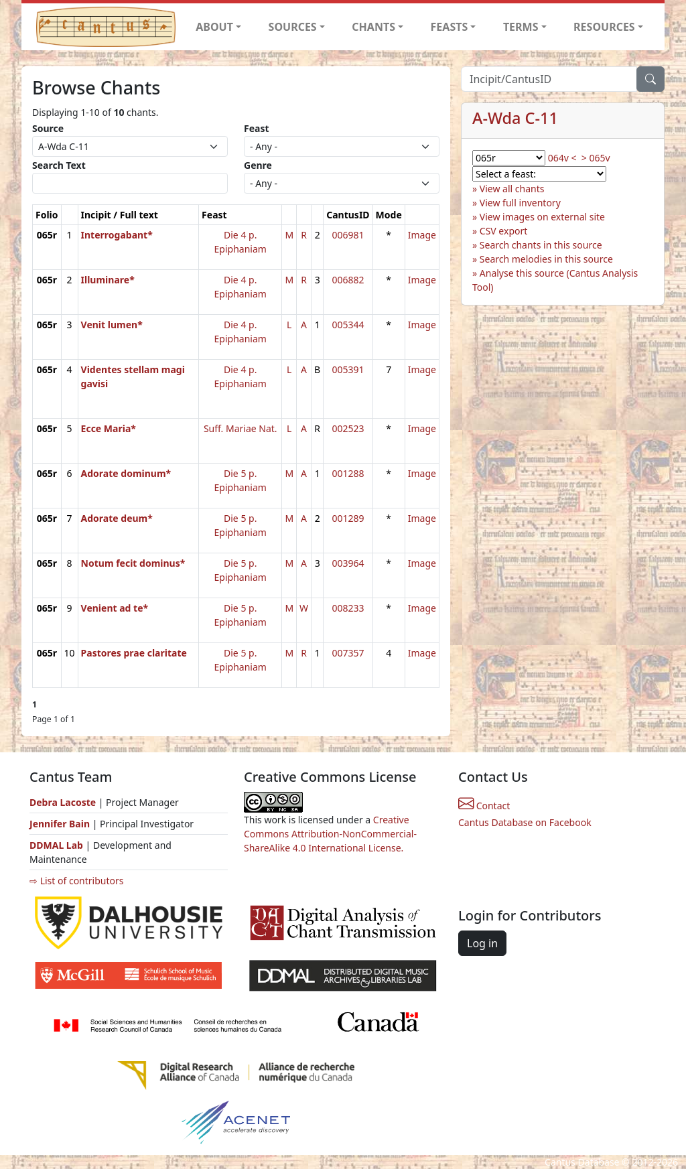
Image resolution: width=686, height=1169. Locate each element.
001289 (348, 518)
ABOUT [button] (214, 26)
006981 (348, 234)
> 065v (595, 157)
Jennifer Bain (60, 823)
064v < (562, 157)
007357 (348, 652)
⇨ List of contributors (76, 880)
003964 (348, 563)
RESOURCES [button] (604, 26)
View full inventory (520, 202)
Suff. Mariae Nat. (240, 428)
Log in (482, 943)
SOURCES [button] (293, 26)
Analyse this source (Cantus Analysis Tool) (555, 280)
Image (422, 234)
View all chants (512, 188)
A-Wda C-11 (515, 118)
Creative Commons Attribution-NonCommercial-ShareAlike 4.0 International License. (330, 833)
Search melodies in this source (546, 259)
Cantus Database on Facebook (525, 822)
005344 (348, 324)
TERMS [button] (521, 26)
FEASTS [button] (449, 26)
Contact (484, 805)
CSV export (504, 230)
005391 (348, 369)
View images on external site (542, 216)
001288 (348, 473)
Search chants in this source (541, 244)
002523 (348, 428)
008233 (348, 608)
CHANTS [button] (373, 26)
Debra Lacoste (62, 802)
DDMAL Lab (56, 845)
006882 (348, 279)
